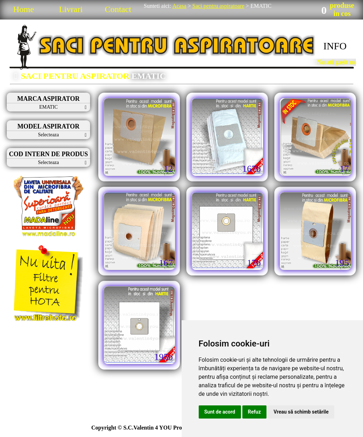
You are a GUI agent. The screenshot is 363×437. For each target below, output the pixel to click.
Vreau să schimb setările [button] (301, 412)
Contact (118, 9)
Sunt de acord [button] (219, 412)
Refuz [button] (254, 412)
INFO (334, 45)
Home (23, 9)
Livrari (71, 9)
